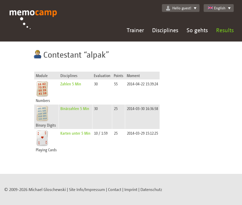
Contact (114, 189)
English (216, 8)
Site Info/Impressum (87, 189)
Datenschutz (151, 189)
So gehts (197, 29)
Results (225, 29)
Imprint (130, 189)
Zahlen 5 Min (70, 83)
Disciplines (165, 29)
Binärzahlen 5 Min (74, 108)
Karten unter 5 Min (75, 133)
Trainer (135, 29)
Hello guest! (178, 8)
